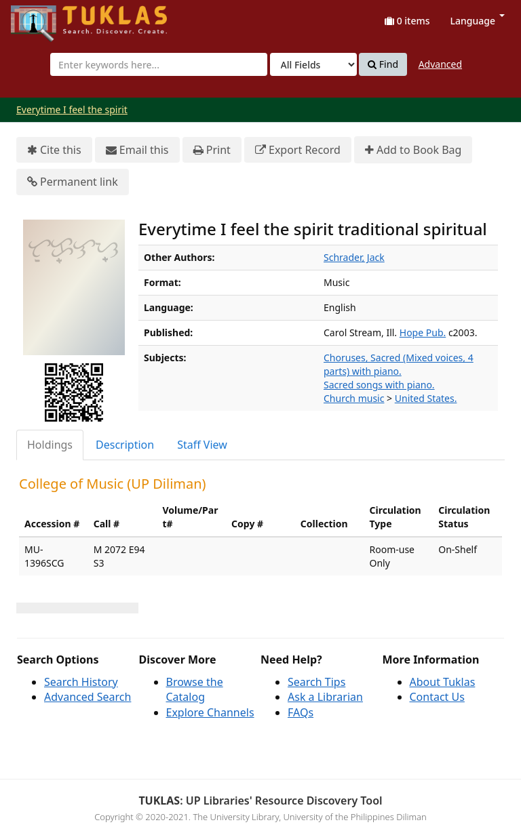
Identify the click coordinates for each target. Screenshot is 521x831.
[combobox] (158, 64)
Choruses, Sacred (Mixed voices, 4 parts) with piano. (399, 364)
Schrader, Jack (354, 257)
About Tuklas (443, 681)
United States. (426, 398)
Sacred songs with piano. (379, 384)
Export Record (298, 150)
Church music (354, 398)
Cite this (54, 150)
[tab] (50, 445)
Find (383, 64)
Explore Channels (210, 712)
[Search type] (313, 64)
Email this (137, 150)
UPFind (44, 17)
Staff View (202, 444)
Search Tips (316, 681)
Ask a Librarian (325, 696)
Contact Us (437, 696)
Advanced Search (87, 696)
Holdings (50, 444)
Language (477, 20)
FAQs (300, 712)
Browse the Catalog (194, 689)
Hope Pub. (423, 332)
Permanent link (72, 182)
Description (125, 444)
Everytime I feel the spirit (72, 109)
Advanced (440, 64)
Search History (81, 681)
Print (212, 150)
